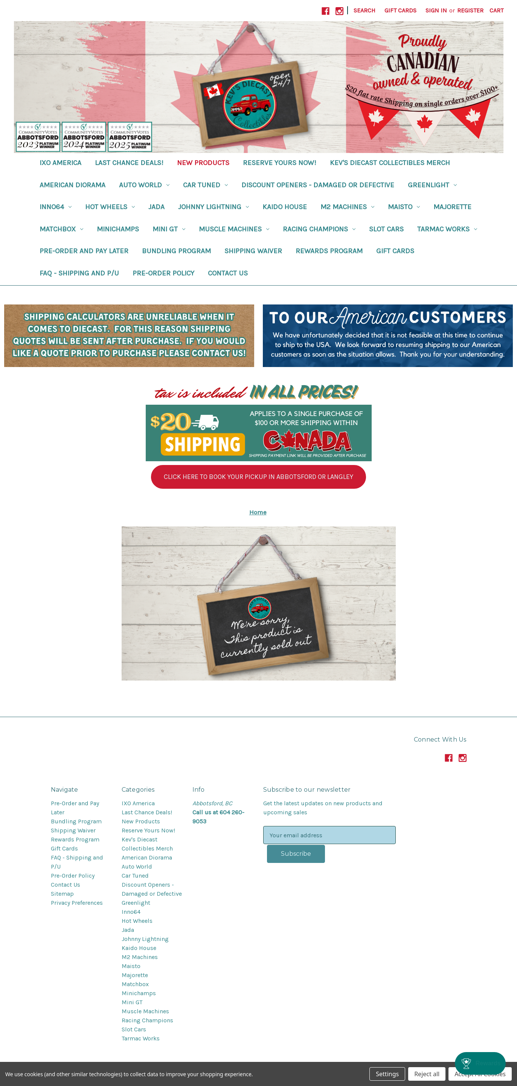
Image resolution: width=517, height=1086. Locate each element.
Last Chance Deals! (129, 163)
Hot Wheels (110, 207)
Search (364, 10)
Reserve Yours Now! (279, 163)
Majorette (452, 207)
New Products (203, 163)
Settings (387, 1074)
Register (470, 10)
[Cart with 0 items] (496, 10)
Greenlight (432, 185)
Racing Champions (319, 229)
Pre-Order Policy (163, 273)
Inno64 (56, 207)
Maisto (404, 207)
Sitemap (62, 893)
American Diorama (72, 185)
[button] (258, 477)
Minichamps (118, 229)
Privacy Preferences (77, 902)
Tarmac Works (447, 229)
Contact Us (228, 273)
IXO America (60, 163)
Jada (156, 207)
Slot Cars (386, 229)
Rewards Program (329, 251)
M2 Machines (347, 207)
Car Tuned (205, 185)
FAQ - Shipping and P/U (79, 273)
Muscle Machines (234, 229)
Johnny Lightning (213, 207)
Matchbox (61, 229)
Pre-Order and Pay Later (84, 251)
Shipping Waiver (253, 251)
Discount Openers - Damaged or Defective (317, 185)
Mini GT (169, 229)
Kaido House (284, 207)
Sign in (436, 10)
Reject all (426, 1074)
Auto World (144, 185)
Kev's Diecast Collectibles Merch (390, 163)
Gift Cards (400, 10)
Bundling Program (176, 251)
